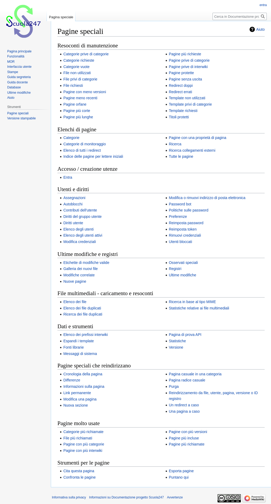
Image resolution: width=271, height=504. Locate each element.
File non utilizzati (77, 73)
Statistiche (177, 341)
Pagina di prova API (185, 334)
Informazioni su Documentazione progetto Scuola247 (126, 497)
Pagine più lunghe (78, 117)
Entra (67, 177)
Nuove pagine (74, 281)
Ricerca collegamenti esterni (192, 150)
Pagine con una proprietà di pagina (197, 138)
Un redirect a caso (184, 405)
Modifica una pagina (79, 399)
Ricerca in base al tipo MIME (192, 302)
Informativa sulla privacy (69, 497)
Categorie (71, 138)
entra (263, 5)
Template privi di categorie (190, 104)
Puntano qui (179, 477)
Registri (175, 269)
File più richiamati (77, 438)
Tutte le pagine (181, 156)
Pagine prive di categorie (189, 60)
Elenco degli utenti (78, 229)
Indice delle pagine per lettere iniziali (93, 156)
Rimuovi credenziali (185, 235)
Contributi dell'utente (80, 210)
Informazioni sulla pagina (83, 386)
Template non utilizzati (187, 98)
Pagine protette (181, 73)
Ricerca (175, 144)
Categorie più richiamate (83, 432)
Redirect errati (180, 92)
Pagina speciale (61, 17)
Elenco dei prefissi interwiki (85, 334)
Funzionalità (15, 56)
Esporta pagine (181, 471)
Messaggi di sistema (80, 354)
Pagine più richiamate (187, 444)
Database (14, 87)
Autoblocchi (72, 204)
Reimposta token (183, 229)
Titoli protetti (179, 117)
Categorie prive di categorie (86, 54)
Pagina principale (19, 51)
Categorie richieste (78, 60)
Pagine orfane (74, 104)
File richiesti (73, 85)
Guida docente (17, 82)
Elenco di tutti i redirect (82, 150)
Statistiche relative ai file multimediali (199, 308)
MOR (11, 62)
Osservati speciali (183, 262)
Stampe (12, 72)
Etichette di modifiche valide (86, 262)
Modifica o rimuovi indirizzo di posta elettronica (207, 198)
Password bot (180, 204)
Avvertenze (175, 497)
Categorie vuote (76, 67)
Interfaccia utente (19, 67)
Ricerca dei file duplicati (82, 314)
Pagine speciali (18, 113)
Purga (174, 386)
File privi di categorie (80, 79)
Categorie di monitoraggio (84, 144)
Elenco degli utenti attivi (82, 235)
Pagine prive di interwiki (188, 67)
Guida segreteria (19, 77)
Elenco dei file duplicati (82, 308)
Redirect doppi (181, 85)
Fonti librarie (73, 347)
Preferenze (178, 216)
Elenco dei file (74, 302)
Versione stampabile (21, 118)
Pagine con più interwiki (82, 450)
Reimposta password (186, 223)
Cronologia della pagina (82, 374)
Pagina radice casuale (187, 380)
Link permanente (77, 393)
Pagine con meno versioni (84, 92)
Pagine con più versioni (188, 432)
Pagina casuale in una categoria (195, 374)
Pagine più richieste (185, 54)
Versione (176, 347)
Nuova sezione (75, 405)
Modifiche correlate (78, 275)
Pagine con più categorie (83, 444)
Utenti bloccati (180, 242)
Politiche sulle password (188, 210)
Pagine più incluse (184, 438)
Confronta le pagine (79, 477)
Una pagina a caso (184, 411)
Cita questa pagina (78, 471)
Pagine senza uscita (185, 79)
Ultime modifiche (182, 275)
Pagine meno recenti (80, 98)
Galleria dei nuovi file (80, 269)
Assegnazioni (74, 198)
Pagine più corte (76, 111)
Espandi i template (78, 341)
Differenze (71, 380)
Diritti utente (73, 223)
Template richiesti (183, 111)
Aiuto (260, 29)
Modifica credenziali (79, 242)
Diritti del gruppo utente (82, 216)
